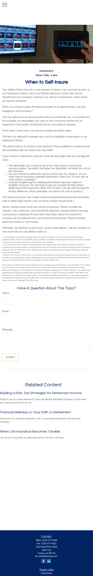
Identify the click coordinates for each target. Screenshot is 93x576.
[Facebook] (43, 561)
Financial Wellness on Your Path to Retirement (35, 412)
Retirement (46, 573)
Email (5, 311)
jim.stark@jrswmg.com (47, 556)
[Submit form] (10, 357)
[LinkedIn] (49, 561)
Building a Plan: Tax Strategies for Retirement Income (41, 393)
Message (7, 329)
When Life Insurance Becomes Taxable (30, 431)
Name (5, 293)
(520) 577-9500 (49, 540)
